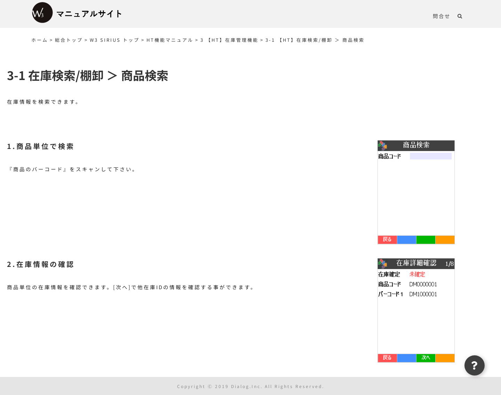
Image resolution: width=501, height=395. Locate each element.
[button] (460, 15)
